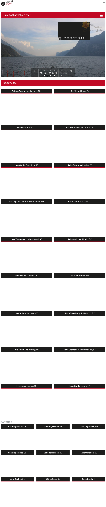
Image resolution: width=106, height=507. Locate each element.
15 (65, 70)
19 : (62, 70)
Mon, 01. (44, 70)
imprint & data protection (24, 505)
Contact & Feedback (7, 505)
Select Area (10, 79)
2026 (54, 70)
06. (50, 70)
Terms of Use (38, 505)
